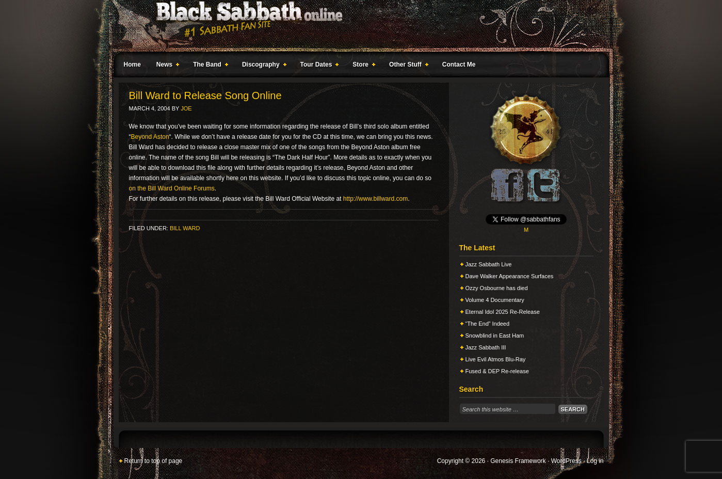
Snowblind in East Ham (495, 335)
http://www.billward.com (375, 198)
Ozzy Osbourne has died (497, 288)
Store (361, 66)
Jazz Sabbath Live (489, 264)
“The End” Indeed (488, 324)
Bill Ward (185, 228)
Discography (262, 66)
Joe (186, 108)
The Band (208, 66)
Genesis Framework (517, 461)
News (165, 66)
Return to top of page (153, 461)
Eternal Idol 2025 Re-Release (503, 312)
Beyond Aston (150, 136)
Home (132, 64)
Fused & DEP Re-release (497, 371)
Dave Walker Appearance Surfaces (510, 276)
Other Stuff (406, 66)
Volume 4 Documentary (495, 300)
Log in (595, 461)
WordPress (566, 461)
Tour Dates (317, 66)
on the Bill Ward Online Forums (172, 188)
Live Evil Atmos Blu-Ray (496, 359)
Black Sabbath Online (356, 26)
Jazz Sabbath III (486, 347)
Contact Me (459, 64)
